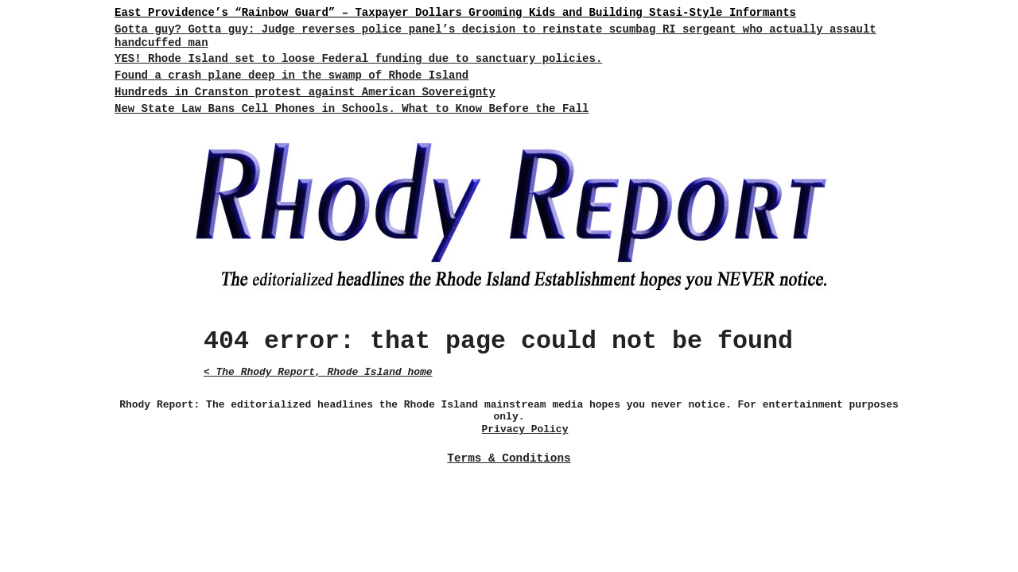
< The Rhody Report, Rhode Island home (318, 372)
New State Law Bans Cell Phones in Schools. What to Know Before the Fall (352, 108)
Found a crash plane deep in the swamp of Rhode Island (291, 75)
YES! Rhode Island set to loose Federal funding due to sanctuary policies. (358, 58)
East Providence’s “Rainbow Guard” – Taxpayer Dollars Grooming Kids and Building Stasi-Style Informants (455, 12)
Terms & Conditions (508, 458)
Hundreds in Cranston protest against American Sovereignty (305, 92)
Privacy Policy (525, 429)
